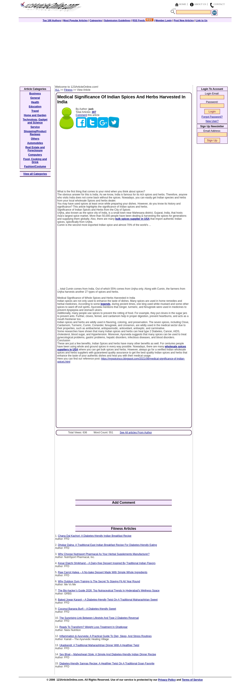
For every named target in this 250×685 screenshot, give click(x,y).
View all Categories (35, 173)
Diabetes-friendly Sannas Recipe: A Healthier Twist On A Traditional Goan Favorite (107, 663)
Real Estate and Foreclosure (35, 149)
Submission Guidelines (117, 20)
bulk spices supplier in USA (132, 218)
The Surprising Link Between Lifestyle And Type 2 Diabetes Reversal (99, 617)
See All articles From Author (136, 432)
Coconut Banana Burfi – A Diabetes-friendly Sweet (87, 608)
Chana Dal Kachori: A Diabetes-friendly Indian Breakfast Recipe (94, 535)
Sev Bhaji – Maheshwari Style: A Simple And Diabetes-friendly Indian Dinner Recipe (108, 654)
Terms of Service (192, 679)
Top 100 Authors (52, 20)
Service (35, 127)
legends (105, 303)
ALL (57, 89)
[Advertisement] (125, 52)
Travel (35, 110)
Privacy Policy (167, 679)
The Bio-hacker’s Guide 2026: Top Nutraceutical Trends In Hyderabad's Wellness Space (109, 590)
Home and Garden (35, 115)
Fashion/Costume (35, 166)
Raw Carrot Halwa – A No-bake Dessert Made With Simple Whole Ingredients (102, 572)
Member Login (164, 20)
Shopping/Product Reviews (35, 133)
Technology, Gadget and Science (35, 121)
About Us (200, 4)
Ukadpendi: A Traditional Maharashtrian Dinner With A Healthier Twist (99, 645)
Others (35, 138)
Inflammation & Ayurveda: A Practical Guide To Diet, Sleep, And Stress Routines (106, 636)
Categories (96, 20)
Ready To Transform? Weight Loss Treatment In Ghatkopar (94, 627)
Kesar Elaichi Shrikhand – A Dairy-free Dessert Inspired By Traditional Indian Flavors (107, 563)
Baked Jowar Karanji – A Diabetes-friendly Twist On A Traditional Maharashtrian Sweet (108, 599)
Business (35, 93)
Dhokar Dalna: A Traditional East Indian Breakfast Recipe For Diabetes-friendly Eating (107, 544)
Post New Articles (184, 20)
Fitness (68, 89)
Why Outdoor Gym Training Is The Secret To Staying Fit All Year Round (99, 581)
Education (35, 106)
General (35, 97)
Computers (35, 154)
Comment (81, 115)
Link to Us (201, 20)
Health (35, 102)
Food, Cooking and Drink (35, 161)
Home (182, 4)
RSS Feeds (143, 20)
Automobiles (35, 143)
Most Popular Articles (75, 20)
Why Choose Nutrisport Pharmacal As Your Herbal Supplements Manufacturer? (104, 554)
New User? (212, 121)
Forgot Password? (212, 116)
